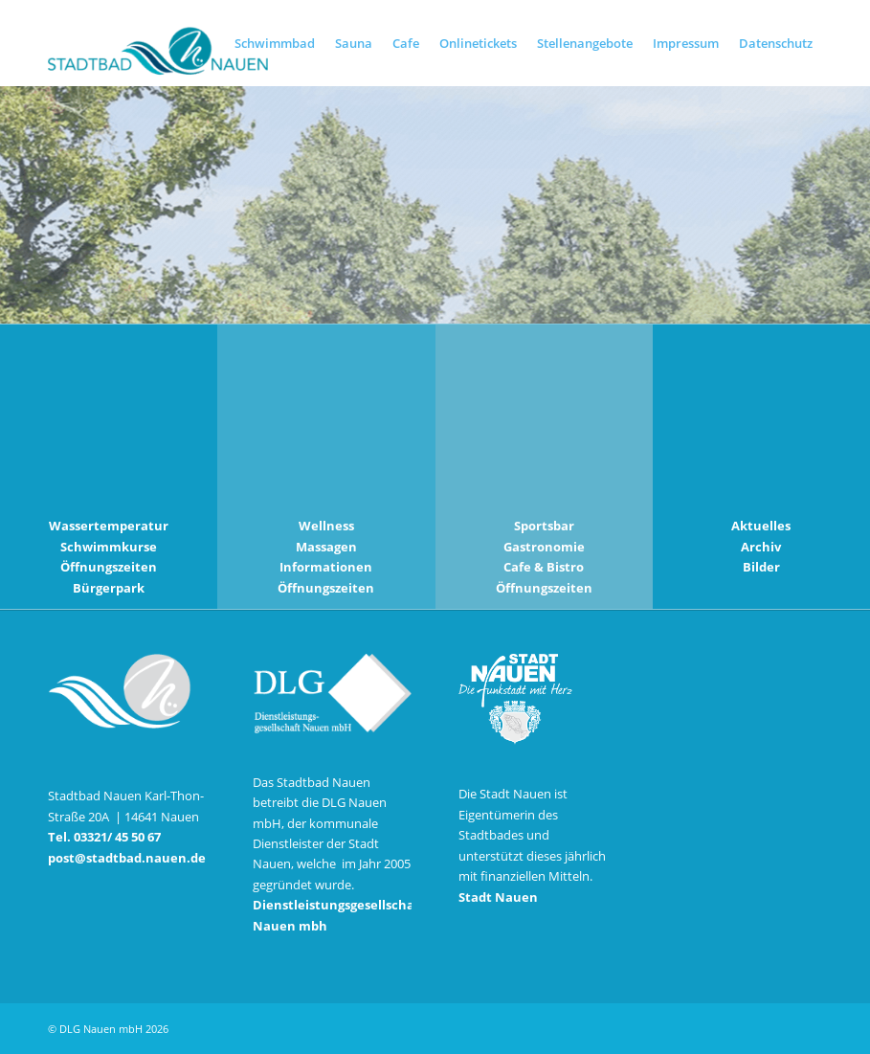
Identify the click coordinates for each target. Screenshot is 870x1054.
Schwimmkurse (108, 546)
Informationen (325, 566)
